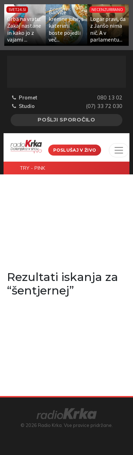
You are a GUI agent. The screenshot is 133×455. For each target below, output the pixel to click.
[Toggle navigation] (119, 150)
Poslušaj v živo (74, 150)
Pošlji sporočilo (66, 120)
